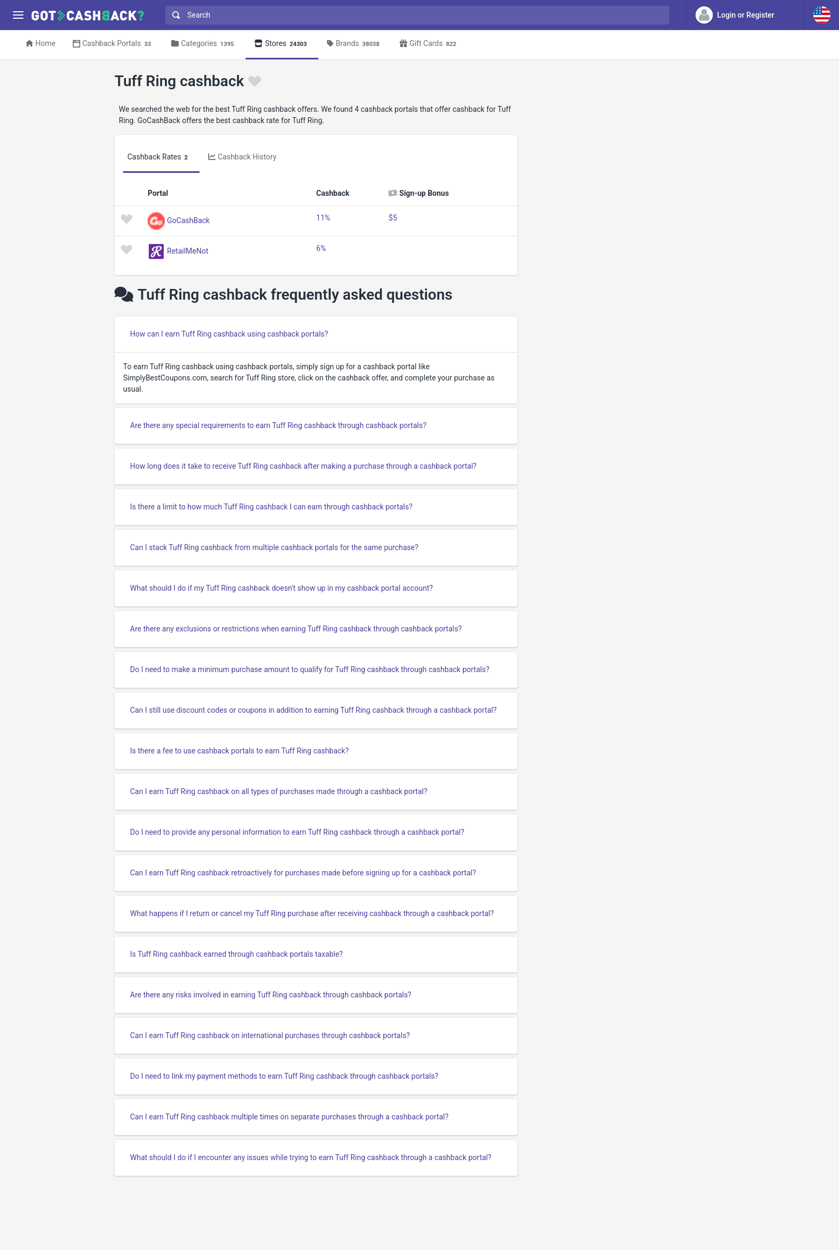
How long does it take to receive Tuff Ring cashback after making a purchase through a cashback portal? (303, 466)
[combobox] (415, 15)
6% (321, 248)
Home (41, 43)
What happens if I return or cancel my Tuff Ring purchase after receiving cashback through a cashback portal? (312, 913)
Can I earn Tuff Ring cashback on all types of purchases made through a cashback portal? (279, 791)
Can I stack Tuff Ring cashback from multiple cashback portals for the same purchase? (274, 547)
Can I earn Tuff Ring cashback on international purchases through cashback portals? (270, 1035)
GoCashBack (188, 220)
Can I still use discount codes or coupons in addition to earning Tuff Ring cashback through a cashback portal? (313, 710)
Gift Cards (430, 44)
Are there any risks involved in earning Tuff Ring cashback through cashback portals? (270, 994)
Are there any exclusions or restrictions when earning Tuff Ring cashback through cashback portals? (296, 628)
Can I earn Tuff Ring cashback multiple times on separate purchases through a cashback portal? (289, 1116)
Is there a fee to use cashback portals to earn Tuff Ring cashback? (239, 750)
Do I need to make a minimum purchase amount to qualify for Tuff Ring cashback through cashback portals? (310, 669)
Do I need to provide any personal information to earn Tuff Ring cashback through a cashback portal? (297, 832)
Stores (282, 44)
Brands (355, 44)
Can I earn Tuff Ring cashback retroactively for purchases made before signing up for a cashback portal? (303, 872)
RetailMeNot (187, 250)
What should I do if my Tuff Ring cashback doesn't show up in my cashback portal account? (281, 588)
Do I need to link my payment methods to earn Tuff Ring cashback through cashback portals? (284, 1076)
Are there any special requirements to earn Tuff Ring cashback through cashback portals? (278, 425)
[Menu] (18, 15)
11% (323, 218)
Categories (204, 44)
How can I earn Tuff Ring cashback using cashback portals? (229, 334)
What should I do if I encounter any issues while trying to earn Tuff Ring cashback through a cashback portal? (310, 1157)
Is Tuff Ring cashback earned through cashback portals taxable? (236, 954)
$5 (392, 218)
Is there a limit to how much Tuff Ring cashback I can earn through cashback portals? (271, 506)
